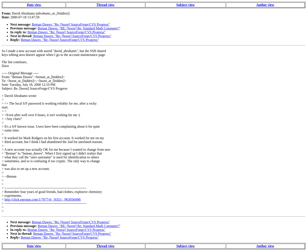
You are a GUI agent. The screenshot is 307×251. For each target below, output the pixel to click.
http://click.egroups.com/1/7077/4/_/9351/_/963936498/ (42, 199)
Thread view (105, 5)
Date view (34, 5)
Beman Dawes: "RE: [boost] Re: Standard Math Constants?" (79, 28)
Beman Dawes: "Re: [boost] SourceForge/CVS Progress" (71, 24)
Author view (265, 5)
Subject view (185, 5)
